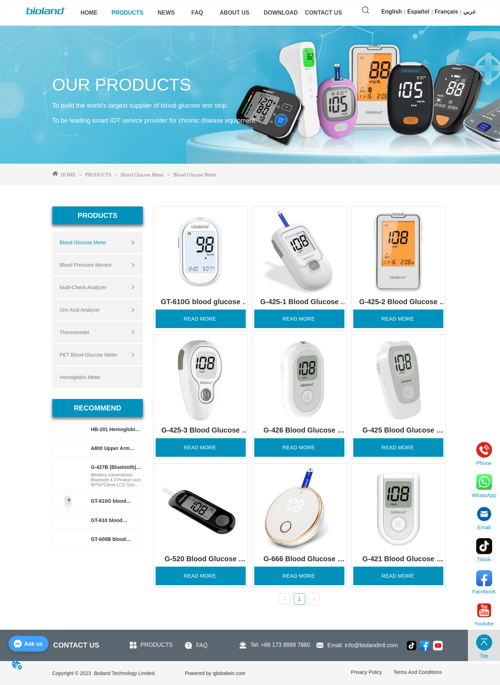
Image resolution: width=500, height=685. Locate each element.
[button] (127, 12)
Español (418, 12)
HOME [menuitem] (89, 13)
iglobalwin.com (215, 673)
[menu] (208, 12)
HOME (68, 175)
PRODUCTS (98, 175)
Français (446, 12)
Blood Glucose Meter (142, 175)
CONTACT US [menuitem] (323, 13)
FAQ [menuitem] (197, 13)
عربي (469, 12)
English (391, 12)
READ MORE (201, 318)
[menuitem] (127, 12)
